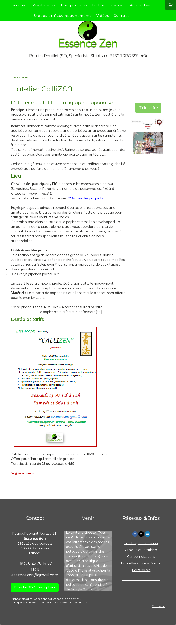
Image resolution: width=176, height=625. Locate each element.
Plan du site (80, 602)
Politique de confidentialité (27, 602)
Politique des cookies (58, 602)
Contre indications (141, 556)
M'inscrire (148, 107)
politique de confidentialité (86, 585)
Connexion (158, 606)
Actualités (139, 5)
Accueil (20, 5)
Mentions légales (21, 598)
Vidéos (102, 16)
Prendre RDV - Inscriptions (35, 587)
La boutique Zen (108, 5)
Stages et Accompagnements (63, 16)
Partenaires (141, 570)
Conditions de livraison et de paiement (57, 598)
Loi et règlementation (141, 543)
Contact (121, 16)
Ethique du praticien (141, 550)
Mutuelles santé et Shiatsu (141, 563)
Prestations (43, 5)
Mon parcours (74, 5)
